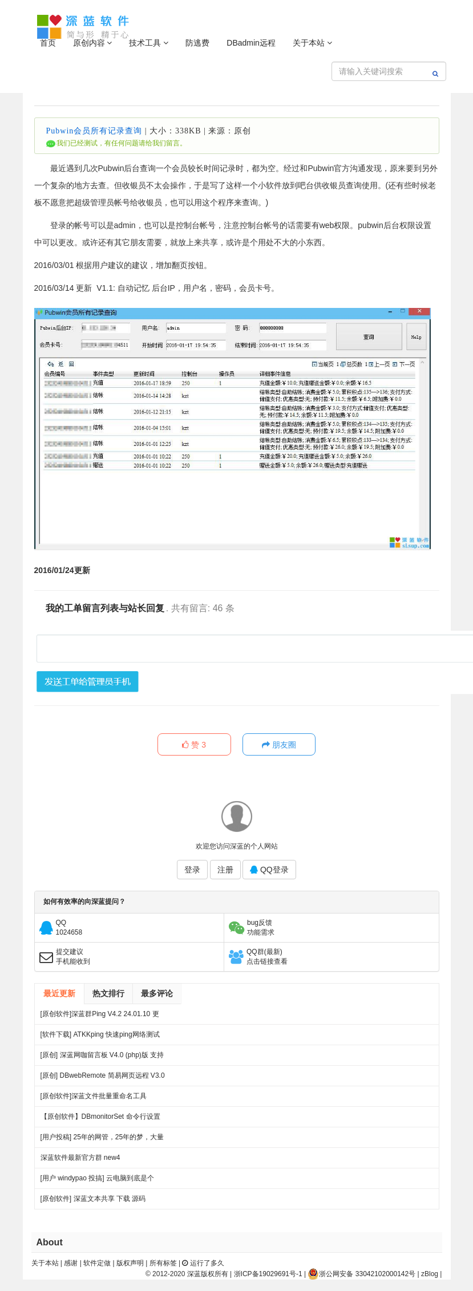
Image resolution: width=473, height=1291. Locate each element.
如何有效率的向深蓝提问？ (84, 902)
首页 (48, 42)
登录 (192, 870)
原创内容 (92, 42)
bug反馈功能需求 (260, 927)
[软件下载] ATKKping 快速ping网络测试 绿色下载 (100, 1037)
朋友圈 (279, 745)
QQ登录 (269, 870)
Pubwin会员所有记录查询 (94, 131)
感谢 (71, 1263)
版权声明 (130, 1263)
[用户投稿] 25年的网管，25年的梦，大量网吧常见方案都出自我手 (102, 1140)
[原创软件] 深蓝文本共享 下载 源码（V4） (93, 1202)
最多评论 (157, 993)
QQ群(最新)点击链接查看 (267, 956)
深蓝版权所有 (207, 1274)
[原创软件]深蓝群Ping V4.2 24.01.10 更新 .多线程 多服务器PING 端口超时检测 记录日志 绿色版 (101, 1017)
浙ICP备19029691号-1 (268, 1274)
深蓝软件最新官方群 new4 (80, 1158)
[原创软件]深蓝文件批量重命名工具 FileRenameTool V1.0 (94, 1099)
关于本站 (312, 42)
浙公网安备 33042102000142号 (361, 1274)
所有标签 (163, 1263)
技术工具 (148, 42)
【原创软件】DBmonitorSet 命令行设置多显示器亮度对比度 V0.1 (100, 1120)
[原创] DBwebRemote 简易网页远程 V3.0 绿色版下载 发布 (103, 1078)
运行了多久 (203, 1263)
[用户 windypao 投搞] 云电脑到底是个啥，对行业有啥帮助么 (97, 1181)
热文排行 (108, 993)
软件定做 (97, 1263)
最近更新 (59, 993)
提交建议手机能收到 (73, 956)
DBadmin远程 (251, 42)
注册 (225, 870)
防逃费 (197, 42)
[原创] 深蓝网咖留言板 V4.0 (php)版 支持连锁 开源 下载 (102, 1058)
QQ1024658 (69, 927)
